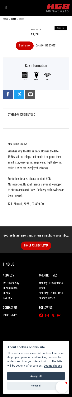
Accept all (35, 376)
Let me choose (53, 365)
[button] (62, 387)
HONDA (13, 19)
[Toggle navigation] (6, 8)
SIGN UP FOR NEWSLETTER (36, 246)
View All (5, 19)
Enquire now (25, 46)
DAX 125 (21, 19)
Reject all (36, 385)
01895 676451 (49, 46)
